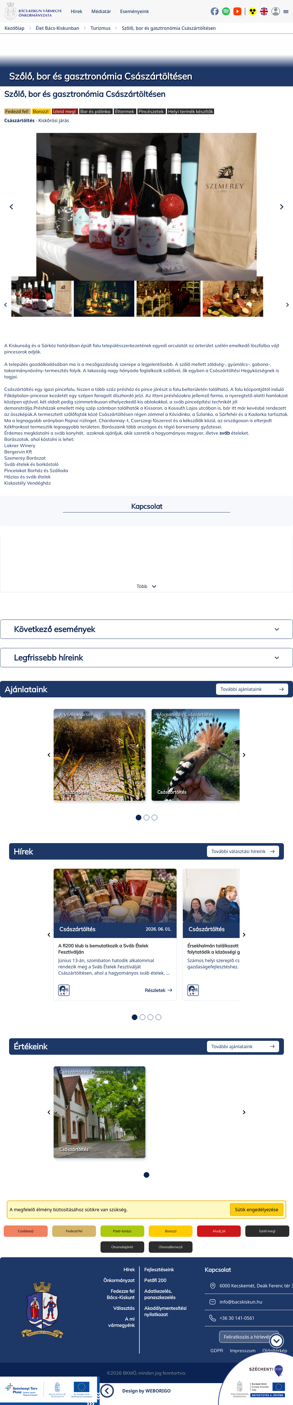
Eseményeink (134, 11)
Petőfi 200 (155, 1287)
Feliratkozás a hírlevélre (249, 1344)
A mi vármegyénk (121, 1329)
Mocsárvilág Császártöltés (185, 723)
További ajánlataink (241, 698)
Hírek (76, 11)
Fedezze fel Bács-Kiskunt (121, 1301)
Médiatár (101, 11)
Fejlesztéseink (159, 1276)
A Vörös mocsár (76, 723)
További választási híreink (238, 860)
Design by (146, 1397)
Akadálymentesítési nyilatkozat (165, 1318)
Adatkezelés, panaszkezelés (159, 1301)
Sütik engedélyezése (256, 1218)
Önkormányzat (119, 1287)
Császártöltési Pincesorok (86, 1080)
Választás (124, 1315)
